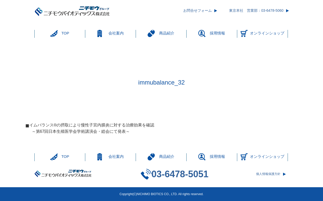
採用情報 (217, 33)
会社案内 (116, 33)
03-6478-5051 (179, 174)
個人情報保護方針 (268, 174)
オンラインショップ (267, 33)
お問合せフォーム (197, 10)
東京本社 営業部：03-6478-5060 (256, 10)
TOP (65, 33)
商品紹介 (166, 33)
